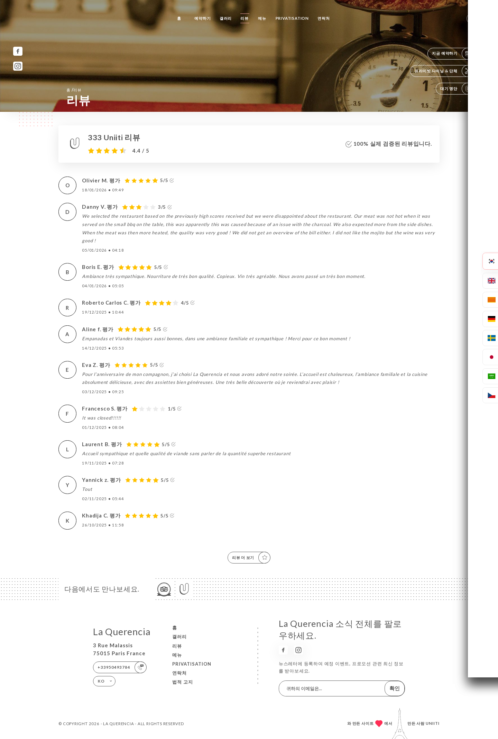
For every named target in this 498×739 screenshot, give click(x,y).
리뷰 (244, 18)
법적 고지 (182, 682)
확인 (394, 688)
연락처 (323, 18)
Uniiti (433, 723)
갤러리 (226, 18)
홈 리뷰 (74, 89)
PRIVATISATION (292, 18)
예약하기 (202, 18)
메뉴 (262, 18)
